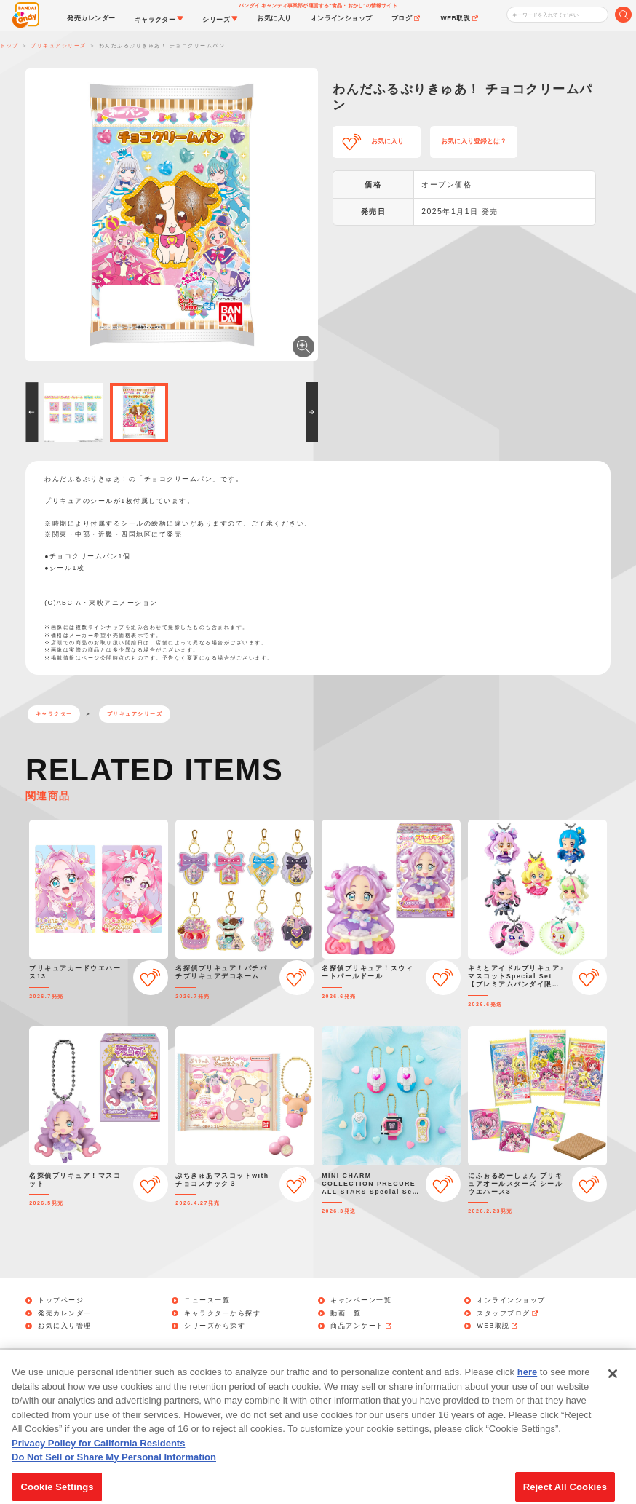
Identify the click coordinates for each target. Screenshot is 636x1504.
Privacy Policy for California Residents (98, 1456)
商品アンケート (362, 1326)
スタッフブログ (508, 1313)
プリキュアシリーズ (135, 713)
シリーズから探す (214, 1326)
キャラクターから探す (222, 1313)
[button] (31, 412)
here (527, 1385)
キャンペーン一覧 (360, 1300)
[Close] (613, 1387)
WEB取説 (498, 1326)
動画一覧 (345, 1313)
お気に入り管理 (65, 1326)
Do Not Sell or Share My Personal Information (114, 1470)
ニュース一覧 (207, 1300)
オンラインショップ (511, 1300)
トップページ (61, 1300)
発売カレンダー (65, 1313)
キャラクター (54, 713)
